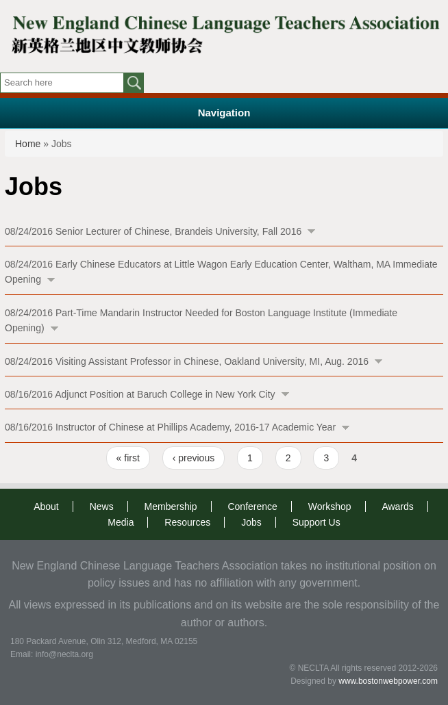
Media (121, 522)
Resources (187, 522)
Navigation (224, 112)
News (102, 506)
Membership (171, 506)
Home (27, 143)
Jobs (251, 522)
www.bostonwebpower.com (388, 681)
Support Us (316, 522)
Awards (397, 506)
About (46, 506)
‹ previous (193, 457)
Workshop (329, 506)
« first (128, 457)
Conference (252, 506)
